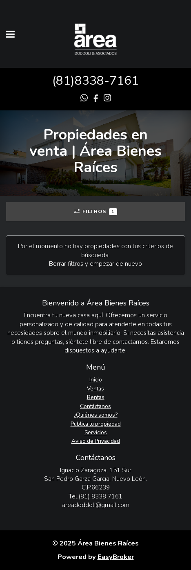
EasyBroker (116, 556)
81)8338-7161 (97, 80)
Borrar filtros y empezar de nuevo (95, 264)
